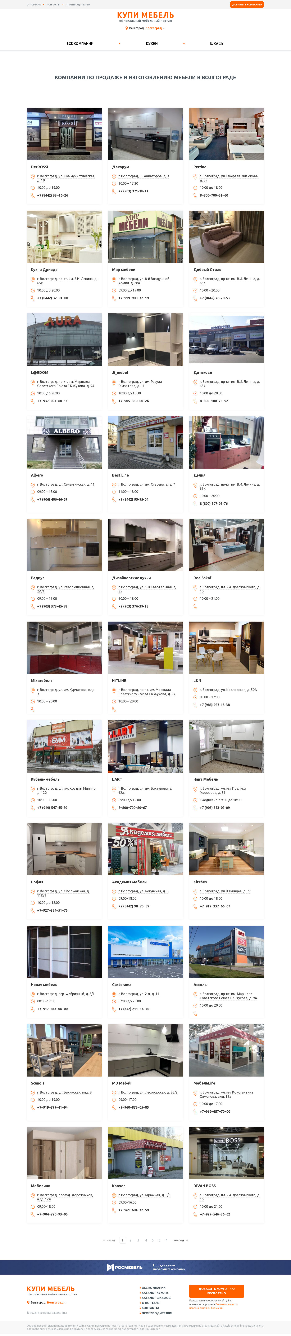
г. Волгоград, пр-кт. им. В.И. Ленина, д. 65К (230, 281)
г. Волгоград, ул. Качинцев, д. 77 (225, 891)
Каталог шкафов (157, 1299)
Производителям (158, 1315)
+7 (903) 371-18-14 (133, 191)
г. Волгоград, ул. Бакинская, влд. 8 (64, 1092)
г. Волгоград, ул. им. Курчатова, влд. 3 (66, 692)
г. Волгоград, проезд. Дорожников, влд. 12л (65, 1197)
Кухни (152, 43)
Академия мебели (129, 882)
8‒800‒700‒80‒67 (132, 808)
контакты (53, 4)
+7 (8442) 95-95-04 (133, 499)
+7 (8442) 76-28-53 (215, 298)
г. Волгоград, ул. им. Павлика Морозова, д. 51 (223, 790)
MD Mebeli (121, 1083)
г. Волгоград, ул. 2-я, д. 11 (138, 994)
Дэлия (199, 475)
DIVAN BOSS (205, 1186)
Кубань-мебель (45, 779)
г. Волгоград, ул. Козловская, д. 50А (228, 690)
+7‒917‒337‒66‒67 (215, 906)
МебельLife (204, 1083)
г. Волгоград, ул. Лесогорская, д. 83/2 (148, 1092)
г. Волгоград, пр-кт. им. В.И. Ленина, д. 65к (67, 281)
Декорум (120, 167)
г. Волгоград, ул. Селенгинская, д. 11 (66, 484)
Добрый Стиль (207, 269)
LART (117, 779)
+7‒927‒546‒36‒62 (215, 1214)
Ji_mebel (120, 372)
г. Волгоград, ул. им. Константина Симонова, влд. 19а (226, 1094)
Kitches (200, 882)
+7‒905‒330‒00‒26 (133, 401)
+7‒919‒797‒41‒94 (52, 1107)
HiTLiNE (119, 680)
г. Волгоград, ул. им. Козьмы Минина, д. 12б (66, 790)
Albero (37, 475)
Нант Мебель (206, 779)
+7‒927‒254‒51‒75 (52, 910)
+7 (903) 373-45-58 (52, 606)
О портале (152, 1304)
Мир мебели (123, 269)
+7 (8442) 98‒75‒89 (133, 906)
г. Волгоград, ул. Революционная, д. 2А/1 (65, 589)
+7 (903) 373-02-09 (215, 808)
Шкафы (217, 43)
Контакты (151, 1309)
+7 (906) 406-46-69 (52, 499)
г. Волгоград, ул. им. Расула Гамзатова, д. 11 (140, 384)
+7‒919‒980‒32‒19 (133, 298)
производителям (78, 4)
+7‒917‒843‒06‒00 (52, 1009)
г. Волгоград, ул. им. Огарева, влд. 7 (146, 484)
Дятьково (203, 372)
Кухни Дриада (44, 269)
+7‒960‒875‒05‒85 (133, 1107)
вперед (177, 1240)
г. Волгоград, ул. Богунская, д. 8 (143, 891)
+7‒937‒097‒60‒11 (52, 401)
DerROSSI (39, 167)
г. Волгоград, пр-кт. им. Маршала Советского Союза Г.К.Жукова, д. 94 (65, 384)
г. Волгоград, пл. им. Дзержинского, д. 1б (230, 589)
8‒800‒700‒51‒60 (214, 195)
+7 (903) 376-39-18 (133, 606)
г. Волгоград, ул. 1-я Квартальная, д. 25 (147, 589)
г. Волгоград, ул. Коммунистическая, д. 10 (66, 178)
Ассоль (200, 984)
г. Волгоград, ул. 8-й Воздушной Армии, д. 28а (143, 281)
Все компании (80, 43)
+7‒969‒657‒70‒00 (215, 1111)
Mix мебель (42, 680)
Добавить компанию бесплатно (217, 1291)
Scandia (38, 1083)
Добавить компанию (247, 4)
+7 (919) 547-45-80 (52, 808)
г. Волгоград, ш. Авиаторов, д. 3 (143, 176)
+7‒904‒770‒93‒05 (52, 1214)
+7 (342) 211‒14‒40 (133, 1009)
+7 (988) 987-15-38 (215, 705)
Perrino (200, 167)
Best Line (120, 475)
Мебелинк (40, 1186)
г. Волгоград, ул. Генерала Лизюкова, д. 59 (229, 178)
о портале (34, 4)
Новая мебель (44, 984)
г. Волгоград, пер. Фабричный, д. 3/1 (66, 994)
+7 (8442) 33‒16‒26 (52, 195)
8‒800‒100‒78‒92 (214, 401)
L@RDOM (39, 372)
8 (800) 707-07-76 (214, 503)
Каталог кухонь (156, 1293)
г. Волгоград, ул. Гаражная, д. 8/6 (144, 1195)
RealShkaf (203, 578)
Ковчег (118, 1186)
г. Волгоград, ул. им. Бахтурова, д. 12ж (145, 790)
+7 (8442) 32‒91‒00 (52, 298)
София (37, 882)
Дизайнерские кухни (131, 578)
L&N (197, 680)
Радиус (37, 578)
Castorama (121, 984)
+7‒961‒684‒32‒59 (133, 1210)
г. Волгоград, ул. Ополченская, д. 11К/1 (63, 893)
